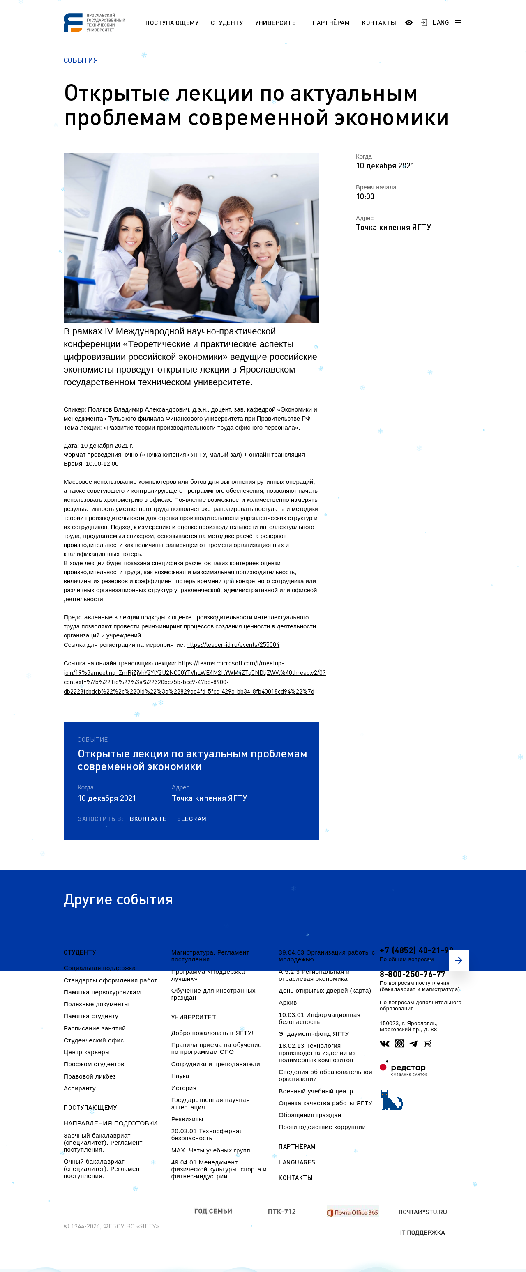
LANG (441, 22)
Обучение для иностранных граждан (213, 994)
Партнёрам (331, 22)
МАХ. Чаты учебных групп (210, 1150)
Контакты (379, 22)
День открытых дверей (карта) (325, 990)
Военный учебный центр (316, 1091)
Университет (277, 22)
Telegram (190, 818)
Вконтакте (148, 818)
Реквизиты (187, 1119)
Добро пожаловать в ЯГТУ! (212, 1032)
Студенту (227, 22)
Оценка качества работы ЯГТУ (325, 1102)
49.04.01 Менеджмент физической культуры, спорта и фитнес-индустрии (219, 1169)
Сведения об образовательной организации (325, 1075)
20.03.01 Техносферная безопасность (207, 1134)
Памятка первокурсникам (102, 992)
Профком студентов (94, 1063)
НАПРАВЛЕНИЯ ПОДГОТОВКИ (111, 1123)
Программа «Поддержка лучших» (208, 975)
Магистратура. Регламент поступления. (210, 956)
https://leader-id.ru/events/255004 (233, 644)
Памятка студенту (91, 1015)
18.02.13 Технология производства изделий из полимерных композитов (317, 1052)
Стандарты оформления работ (110, 980)
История (184, 1087)
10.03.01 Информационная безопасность (319, 1018)
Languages (297, 1162)
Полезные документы (96, 1004)
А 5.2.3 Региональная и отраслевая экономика (314, 975)
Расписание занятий (95, 1028)
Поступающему (171, 22)
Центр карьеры (87, 1052)
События (81, 60)
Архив (288, 1002)
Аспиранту (80, 1088)
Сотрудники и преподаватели (216, 1063)
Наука (180, 1075)
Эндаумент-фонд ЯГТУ (314, 1033)
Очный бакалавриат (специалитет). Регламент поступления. (103, 1168)
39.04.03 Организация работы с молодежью (327, 956)
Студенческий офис (94, 1040)
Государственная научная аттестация (210, 1103)
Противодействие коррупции (322, 1126)
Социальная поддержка (100, 967)
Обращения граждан (310, 1114)
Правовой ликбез (90, 1076)
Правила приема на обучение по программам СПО (216, 1048)
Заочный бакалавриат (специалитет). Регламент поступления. (103, 1142)
